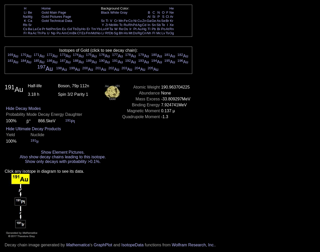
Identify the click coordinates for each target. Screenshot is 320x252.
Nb (111, 25)
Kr (171, 21)
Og (171, 33)
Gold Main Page (53, 12)
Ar (171, 17)
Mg (30, 17)
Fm (88, 33)
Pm (53, 29)
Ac (35, 33)
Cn (144, 33)
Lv (163, 33)
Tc (121, 25)
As (159, 21)
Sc (103, 21)
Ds (135, 33)
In (149, 25)
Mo (116, 25)
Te (163, 25)
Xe (172, 25)
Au (139, 29)
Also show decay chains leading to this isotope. (63, 157)
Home (46, 8)
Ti (107, 21)
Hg (144, 29)
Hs (126, 33)
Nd (48, 29)
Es (83, 33)
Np (53, 33)
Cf (78, 33)
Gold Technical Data (56, 21)
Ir (130, 29)
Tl (149, 29)
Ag (139, 25)
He (172, 8)
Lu (103, 29)
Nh (149, 33)
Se (163, 21)
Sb (159, 25)
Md (93, 33)
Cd (144, 25)
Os (126, 29)
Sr (30, 25)
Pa (43, 33)
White (114, 12)
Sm (58, 29)
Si (153, 17)
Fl (153, 33)
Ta (111, 29)
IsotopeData (132, 245)
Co (130, 21)
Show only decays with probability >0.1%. (63, 161)
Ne (172, 12)
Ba (30, 29)
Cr (116, 21)
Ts (167, 33)
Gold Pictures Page (56, 17)
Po (163, 29)
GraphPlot (103, 245)
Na (25, 17)
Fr (25, 33)
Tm (93, 29)
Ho (83, 29)
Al (148, 17)
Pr (43, 29)
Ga (149, 21)
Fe (126, 21)
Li (25, 12)
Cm (69, 33)
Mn (121, 21)
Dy (79, 29)
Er (88, 29)
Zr (107, 25)
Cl (167, 17)
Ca (30, 21)
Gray (124, 12)
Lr (103, 33)
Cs (25, 29)
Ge (153, 21)
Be (30, 12)
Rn (172, 29)
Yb (98, 29)
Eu (64, 29)
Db (111, 33)
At (167, 29)
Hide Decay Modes (23, 108)
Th (39, 33)
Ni (135, 21)
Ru (126, 25)
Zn (144, 21)
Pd (135, 25)
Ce (39, 29)
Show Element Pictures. (63, 152)
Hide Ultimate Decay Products (33, 129)
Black (105, 12)
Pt (135, 29)
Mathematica (78, 245)
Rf (106, 33)
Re (121, 29)
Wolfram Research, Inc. (193, 245)
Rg (139, 33)
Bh (121, 33)
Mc (158, 33)
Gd (69, 29)
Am (64, 33)
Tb (74, 29)
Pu (58, 33)
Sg (116, 33)
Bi (158, 29)
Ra (30, 33)
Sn (154, 25)
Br (167, 21)
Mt (130, 33)
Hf (106, 29)
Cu (139, 21)
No (98, 33)
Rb (25, 25)
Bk (74, 33)
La (35, 29)
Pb (154, 29)
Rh (130, 25)
